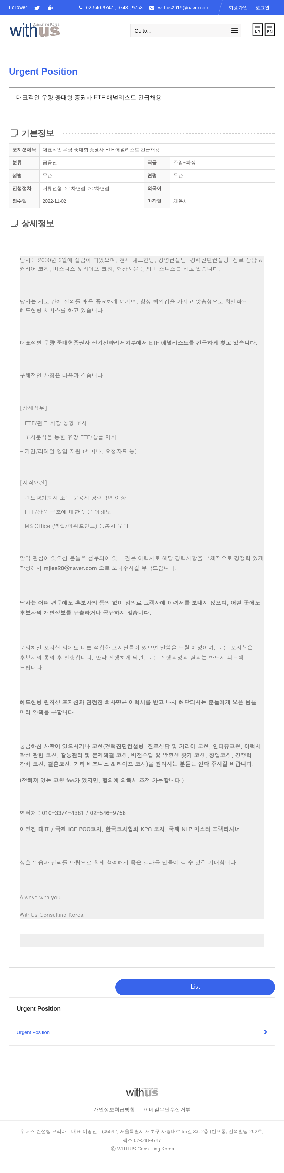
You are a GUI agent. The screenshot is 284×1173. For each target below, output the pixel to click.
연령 (152, 175)
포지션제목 (24, 149)
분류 (17, 162)
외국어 (154, 188)
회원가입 (238, 7)
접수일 (19, 201)
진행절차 (21, 188)
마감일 (154, 201)
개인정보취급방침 (114, 1109)
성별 (17, 175)
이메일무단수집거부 (167, 1109)
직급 (152, 162)
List (195, 987)
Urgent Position (142, 1032)
